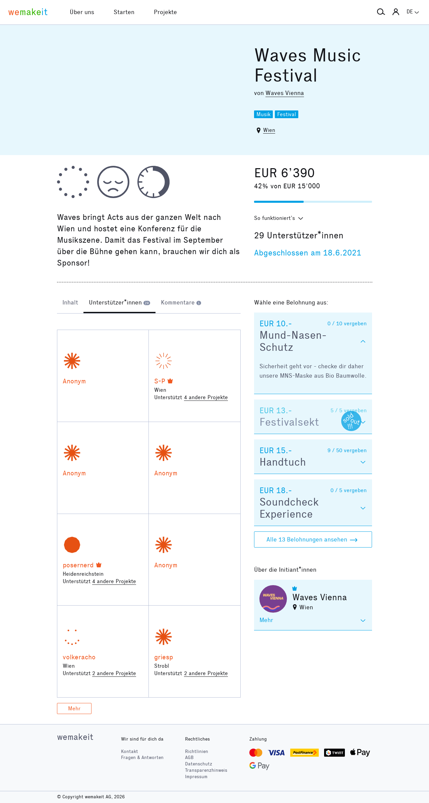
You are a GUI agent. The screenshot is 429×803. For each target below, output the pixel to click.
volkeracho (79, 657)
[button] (381, 12)
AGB (189, 757)
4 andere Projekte (206, 397)
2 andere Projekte (114, 673)
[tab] (70, 303)
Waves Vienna (284, 93)
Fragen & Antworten (142, 757)
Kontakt (129, 751)
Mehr (74, 708)
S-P (159, 381)
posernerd (78, 565)
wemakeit (75, 736)
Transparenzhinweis (206, 770)
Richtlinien (196, 751)
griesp (163, 657)
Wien (269, 130)
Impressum (196, 777)
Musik (263, 114)
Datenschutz (198, 764)
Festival (286, 114)
